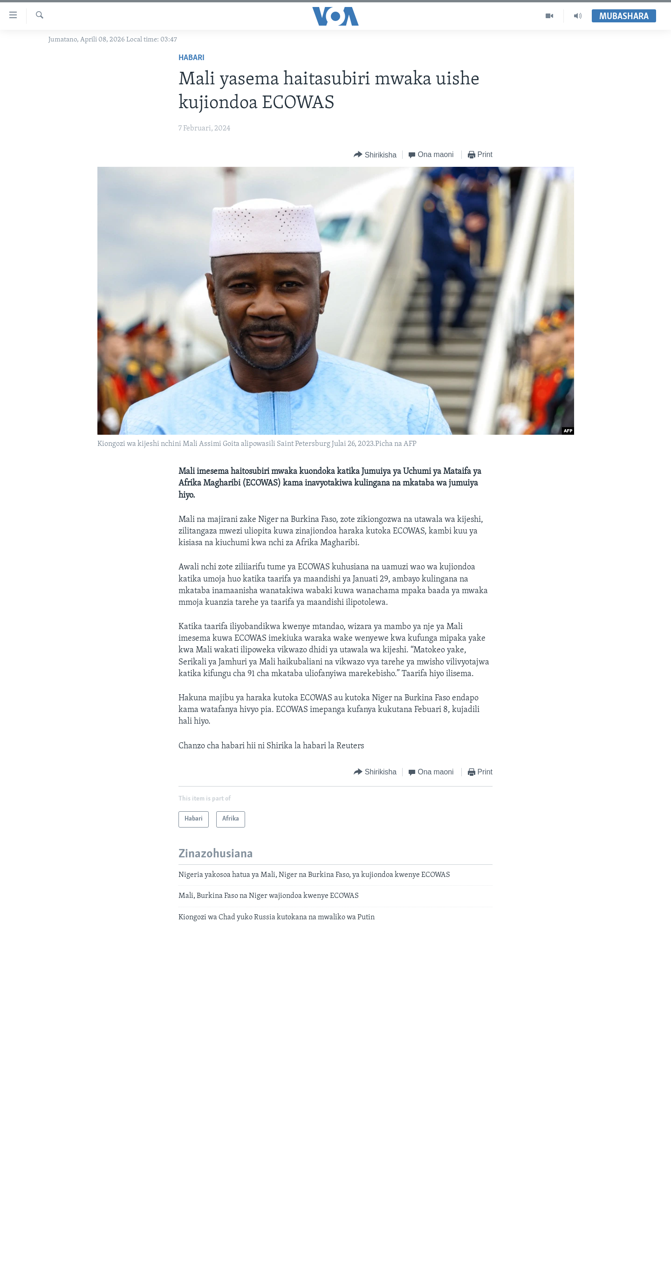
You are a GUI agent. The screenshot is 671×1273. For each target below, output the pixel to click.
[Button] (375, 155)
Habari (191, 58)
